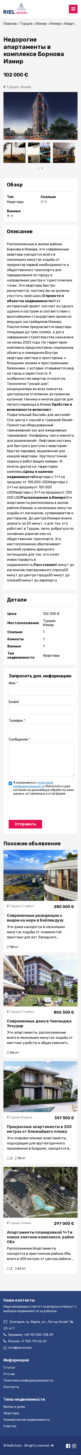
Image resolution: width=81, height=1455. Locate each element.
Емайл (14, 702)
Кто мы (9, 1374)
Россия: (24, 1341)
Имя (12, 683)
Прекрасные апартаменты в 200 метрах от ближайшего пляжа (39, 1129)
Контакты (11, 1387)
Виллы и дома (14, 1407)
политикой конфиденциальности (33, 784)
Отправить (25, 824)
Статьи (9, 1367)
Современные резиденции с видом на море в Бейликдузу (35, 918)
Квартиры (11, 1413)
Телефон (16, 721)
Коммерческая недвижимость (26, 1420)
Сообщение (18, 739)
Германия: (28, 1335)
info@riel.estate (17, 1348)
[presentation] (39, 168)
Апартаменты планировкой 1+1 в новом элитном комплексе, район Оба (40, 1237)
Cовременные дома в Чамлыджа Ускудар (39, 1023)
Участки (9, 1426)
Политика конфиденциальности (28, 1380)
